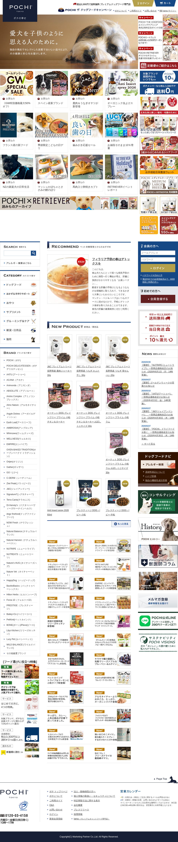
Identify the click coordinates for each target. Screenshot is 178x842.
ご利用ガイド (136, 11)
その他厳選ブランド (16, 653)
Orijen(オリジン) (15, 461)
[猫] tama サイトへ (167, 11)
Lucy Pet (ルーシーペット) (19, 639)
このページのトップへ (166, 779)
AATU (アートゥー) (16, 374)
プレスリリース (81, 809)
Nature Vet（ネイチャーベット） (20, 573)
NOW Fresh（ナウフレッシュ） (20, 524)
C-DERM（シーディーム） (20, 478)
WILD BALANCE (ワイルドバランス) (21, 646)
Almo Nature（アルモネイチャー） (21, 407)
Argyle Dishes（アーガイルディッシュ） (21, 415)
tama (92, 818)
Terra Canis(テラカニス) (18, 500)
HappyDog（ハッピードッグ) (21, 580)
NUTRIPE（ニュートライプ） (21, 549)
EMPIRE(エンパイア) (17, 444)
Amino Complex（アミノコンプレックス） (21, 398)
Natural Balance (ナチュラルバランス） (22, 533)
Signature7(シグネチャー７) (20, 494)
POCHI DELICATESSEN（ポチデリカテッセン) (22, 367)
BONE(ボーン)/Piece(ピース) (21, 625)
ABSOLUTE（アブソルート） (21, 391)
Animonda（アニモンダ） (19, 385)
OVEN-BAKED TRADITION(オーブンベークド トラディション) (21, 452)
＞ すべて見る (148, 444)
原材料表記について (155, 472)
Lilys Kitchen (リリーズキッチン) (21, 632)
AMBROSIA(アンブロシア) (20, 428)
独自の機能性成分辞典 (156, 480)
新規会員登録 (55, 818)
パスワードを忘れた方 (152, 275)
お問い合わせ (151, 11)
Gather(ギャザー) (15, 467)
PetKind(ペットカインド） (19, 619)
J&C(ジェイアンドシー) (18, 489)
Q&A (51, 805)
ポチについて (121, 11)
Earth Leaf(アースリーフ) (19, 422)
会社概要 (78, 805)
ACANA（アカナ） (16, 380)
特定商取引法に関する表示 (87, 800)
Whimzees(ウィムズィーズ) (20, 433)
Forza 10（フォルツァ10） (20, 600)
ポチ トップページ (58, 791)
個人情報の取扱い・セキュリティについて (94, 796)
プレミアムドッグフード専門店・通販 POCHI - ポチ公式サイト (20, 11)
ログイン (53, 814)
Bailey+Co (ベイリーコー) (19, 614)
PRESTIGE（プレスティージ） (20, 607)
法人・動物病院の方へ (85, 791)
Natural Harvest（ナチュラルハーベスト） (22, 542)
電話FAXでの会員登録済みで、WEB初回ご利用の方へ (158, 280)
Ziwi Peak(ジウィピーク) (19, 483)
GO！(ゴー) (12, 472)
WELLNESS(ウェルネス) (19, 439)
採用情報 (78, 814)
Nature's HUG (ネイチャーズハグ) (22, 565)
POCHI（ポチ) (14, 360)
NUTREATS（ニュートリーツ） (20, 556)
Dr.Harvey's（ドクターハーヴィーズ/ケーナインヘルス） (21, 507)
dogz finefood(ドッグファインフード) (21, 515)
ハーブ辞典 (150, 476)
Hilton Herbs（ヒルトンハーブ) (22, 594)
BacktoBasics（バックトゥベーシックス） (21, 587)
